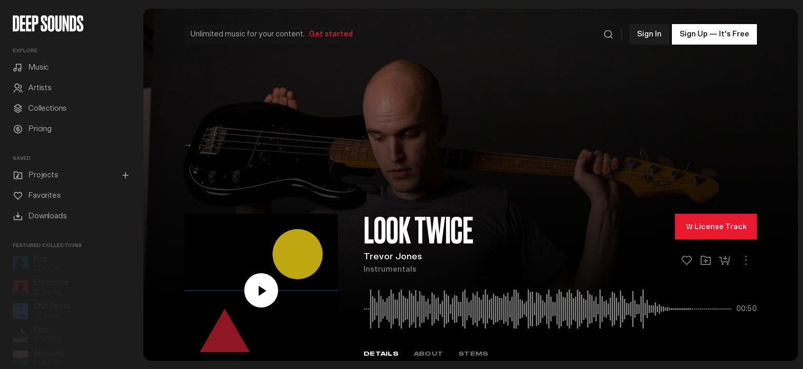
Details (381, 350)
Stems (473, 350)
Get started (331, 30)
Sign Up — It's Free (714, 30)
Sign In (649, 30)
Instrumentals (390, 266)
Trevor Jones (393, 253)
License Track (716, 223)
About (428, 350)
